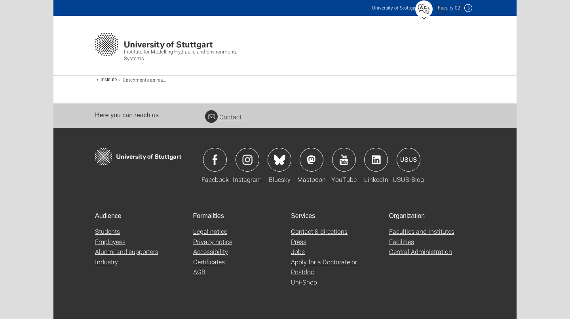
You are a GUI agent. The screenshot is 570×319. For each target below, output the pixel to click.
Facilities (401, 241)
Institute (109, 79)
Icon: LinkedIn (376, 160)
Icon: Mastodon (311, 160)
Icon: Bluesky (279, 160)
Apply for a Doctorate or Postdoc (324, 267)
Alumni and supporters (126, 251)
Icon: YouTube (344, 160)
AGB (199, 271)
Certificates (209, 262)
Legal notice (210, 231)
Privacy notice (212, 241)
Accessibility (210, 251)
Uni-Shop (304, 282)
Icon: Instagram (247, 160)
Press (298, 241)
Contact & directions (319, 231)
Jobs (298, 251)
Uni (395, 8)
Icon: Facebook (215, 160)
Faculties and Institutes (421, 231)
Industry (106, 262)
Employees (110, 241)
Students (107, 231)
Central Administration (420, 251)
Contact (223, 117)
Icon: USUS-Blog (408, 160)
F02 (449, 8)
